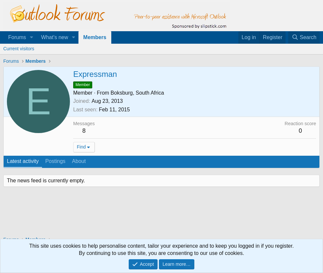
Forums (17, 37)
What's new (54, 37)
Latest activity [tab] (23, 161)
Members (94, 37)
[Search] (304, 37)
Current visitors (18, 48)
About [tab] (79, 161)
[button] (31, 37)
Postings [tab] (55, 161)
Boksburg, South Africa (137, 93)
